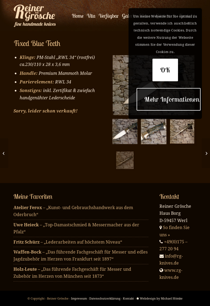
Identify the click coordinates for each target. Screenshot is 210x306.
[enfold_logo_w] (36, 16)
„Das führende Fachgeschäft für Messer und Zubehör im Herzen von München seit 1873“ (72, 272)
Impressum (79, 298)
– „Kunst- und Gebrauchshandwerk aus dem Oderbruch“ (73, 211)
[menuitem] (77, 16)
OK (165, 70)
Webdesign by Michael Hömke (159, 298)
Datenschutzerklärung (104, 298)
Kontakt (128, 298)
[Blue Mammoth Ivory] (4, 153)
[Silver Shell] (206, 153)
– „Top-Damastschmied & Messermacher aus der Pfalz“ (76, 228)
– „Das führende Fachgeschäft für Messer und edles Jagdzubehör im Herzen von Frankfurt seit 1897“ (80, 255)
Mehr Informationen (172, 99)
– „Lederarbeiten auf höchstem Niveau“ (67, 242)
